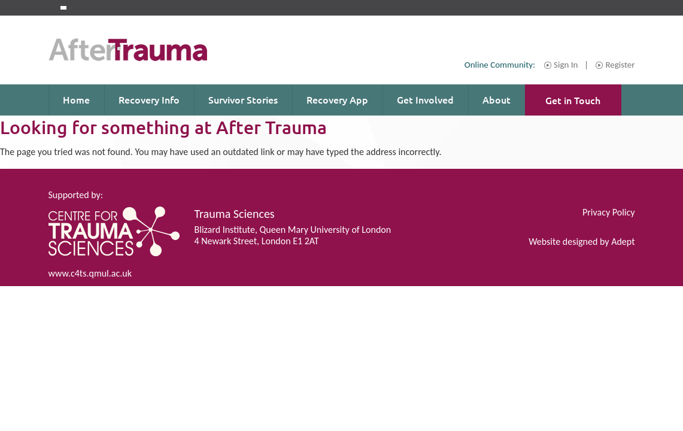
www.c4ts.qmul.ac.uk (90, 273)
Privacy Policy (608, 212)
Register (620, 65)
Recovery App (337, 99)
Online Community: (500, 64)
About (496, 99)
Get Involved (425, 99)
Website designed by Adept (582, 241)
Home (76, 99)
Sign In (566, 65)
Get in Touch (572, 100)
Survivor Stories (243, 99)
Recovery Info (149, 99)
